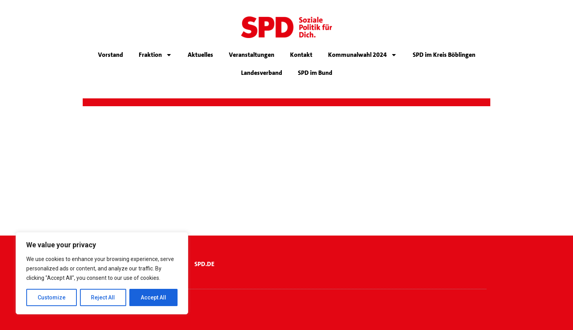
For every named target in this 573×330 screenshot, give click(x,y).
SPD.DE (204, 264)
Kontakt (301, 55)
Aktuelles (200, 55)
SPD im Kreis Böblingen (444, 55)
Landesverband (261, 73)
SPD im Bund (315, 73)
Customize (51, 297)
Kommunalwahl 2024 (362, 55)
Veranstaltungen (251, 55)
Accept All (153, 297)
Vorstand (110, 55)
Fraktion (155, 55)
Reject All (103, 297)
